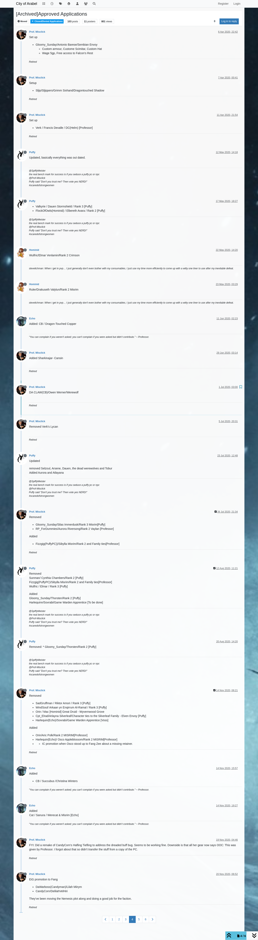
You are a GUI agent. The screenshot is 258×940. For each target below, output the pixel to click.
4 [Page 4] (132, 919)
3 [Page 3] (126, 919)
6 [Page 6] (145, 919)
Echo (32, 318)
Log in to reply (229, 21)
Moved (22, 21)
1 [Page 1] (112, 919)
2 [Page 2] (119, 919)
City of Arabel (26, 4)
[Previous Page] (105, 919)
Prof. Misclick (37, 31)
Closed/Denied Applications (47, 21)
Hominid (34, 250)
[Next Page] (152, 919)
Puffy (32, 152)
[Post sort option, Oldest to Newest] (214, 21)
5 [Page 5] (139, 919)
